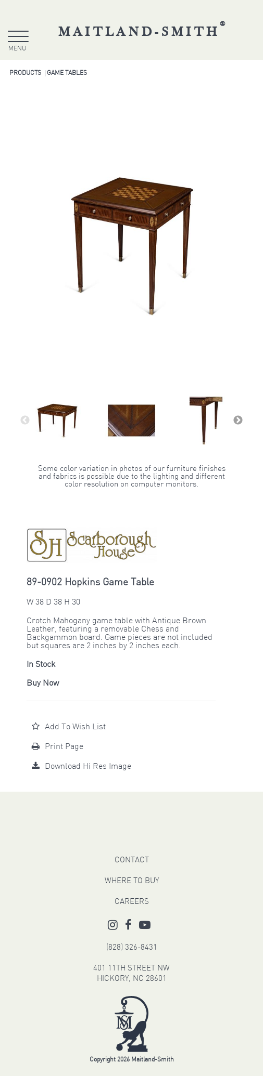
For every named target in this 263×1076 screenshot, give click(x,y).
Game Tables (67, 73)
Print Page (57, 747)
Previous (25, 420)
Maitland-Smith (143, 32)
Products (25, 73)
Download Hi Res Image (81, 767)
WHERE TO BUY (132, 881)
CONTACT (132, 860)
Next (238, 420)
